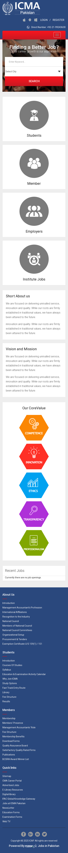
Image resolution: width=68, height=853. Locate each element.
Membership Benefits (13, 736)
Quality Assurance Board (15, 745)
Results (6, 701)
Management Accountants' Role (19, 727)
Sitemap (6, 776)
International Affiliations (14, 612)
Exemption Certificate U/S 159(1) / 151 (22, 644)
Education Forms (11, 812)
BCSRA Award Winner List (15, 759)
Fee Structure (9, 697)
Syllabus (6, 669)
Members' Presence (12, 723)
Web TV (6, 821)
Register (58, 20)
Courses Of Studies (12, 665)
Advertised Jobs (10, 785)
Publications (8, 754)
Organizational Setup (13, 634)
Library (5, 692)
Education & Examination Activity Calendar (24, 674)
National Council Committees (17, 630)
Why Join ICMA (10, 678)
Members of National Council (17, 625)
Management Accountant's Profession (22, 607)
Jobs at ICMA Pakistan (13, 803)
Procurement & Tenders (14, 639)
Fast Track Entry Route (13, 688)
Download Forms (11, 741)
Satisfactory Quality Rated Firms (19, 750)
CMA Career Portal (12, 780)
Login (44, 20)
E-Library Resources (12, 789)
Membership (8, 718)
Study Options (9, 683)
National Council (10, 621)
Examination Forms (12, 817)
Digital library (9, 794)
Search (34, 81)
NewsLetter (8, 808)
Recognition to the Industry (16, 616)
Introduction (8, 603)
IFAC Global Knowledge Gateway (18, 799)
